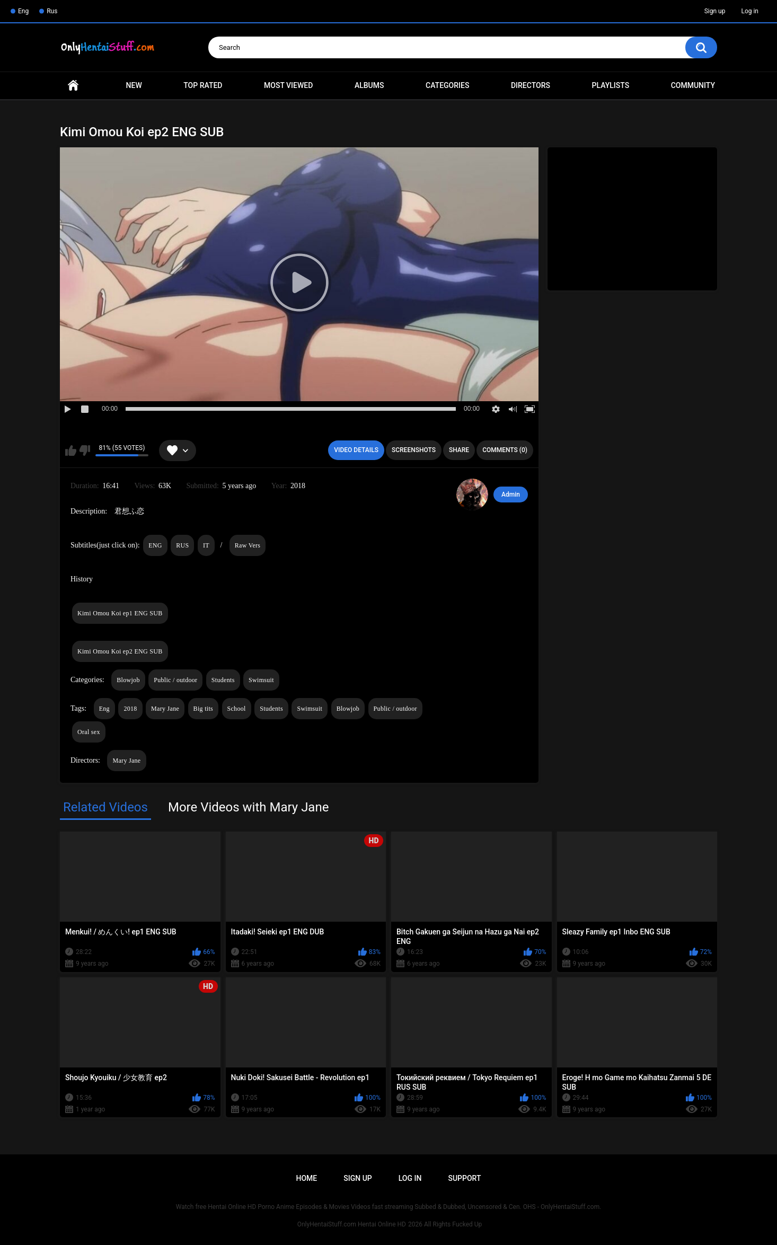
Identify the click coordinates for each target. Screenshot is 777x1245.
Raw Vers (248, 545)
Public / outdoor (175, 680)
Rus (52, 11)
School (236, 708)
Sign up (715, 11)
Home (73, 85)
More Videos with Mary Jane (248, 807)
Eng (23, 11)
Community (693, 85)
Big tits (203, 708)
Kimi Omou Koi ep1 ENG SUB (120, 613)
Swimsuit (261, 680)
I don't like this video (84, 450)
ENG (155, 545)
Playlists (611, 85)
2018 (130, 708)
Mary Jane (165, 708)
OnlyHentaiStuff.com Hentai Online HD (351, 1224)
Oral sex (88, 732)
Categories (447, 85)
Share (459, 450)
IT (206, 545)
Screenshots (414, 450)
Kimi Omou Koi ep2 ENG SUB (120, 651)
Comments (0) (504, 450)
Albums (369, 85)
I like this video (70, 450)
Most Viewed (288, 85)
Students (223, 680)
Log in (749, 11)
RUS (182, 545)
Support (464, 1178)
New (134, 85)
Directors (530, 85)
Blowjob (128, 680)
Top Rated (202, 85)
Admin (510, 494)
